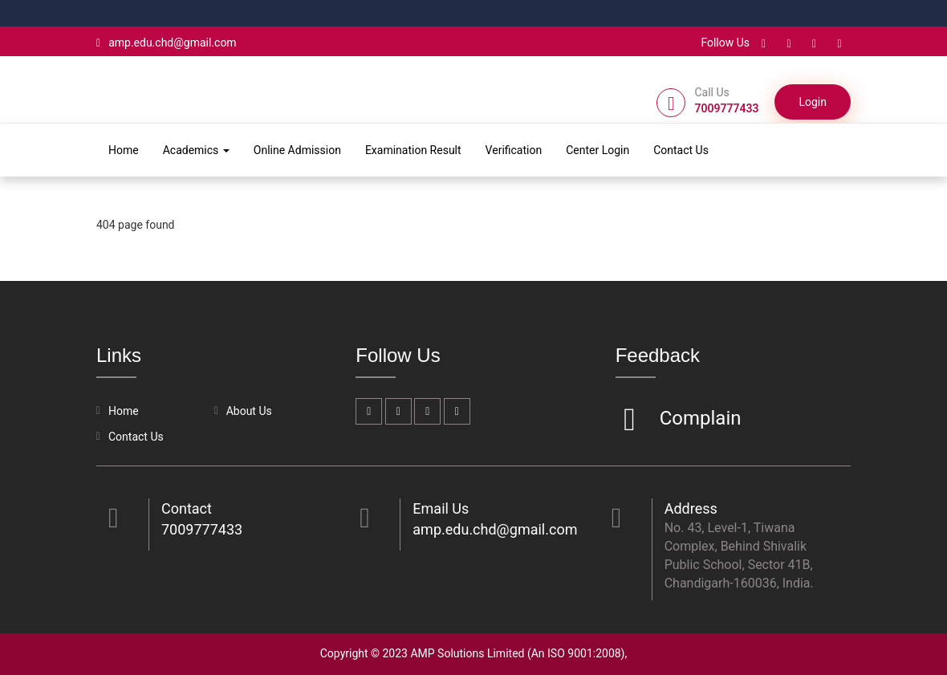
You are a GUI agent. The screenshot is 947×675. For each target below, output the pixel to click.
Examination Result (413, 150)
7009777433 (201, 529)
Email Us (441, 508)
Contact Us (681, 150)
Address (691, 508)
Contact (186, 508)
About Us (249, 411)
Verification (514, 150)
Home (123, 150)
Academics (196, 150)
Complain (699, 419)
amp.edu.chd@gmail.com (166, 42)
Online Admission (297, 150)
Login (813, 102)
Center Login (597, 150)
